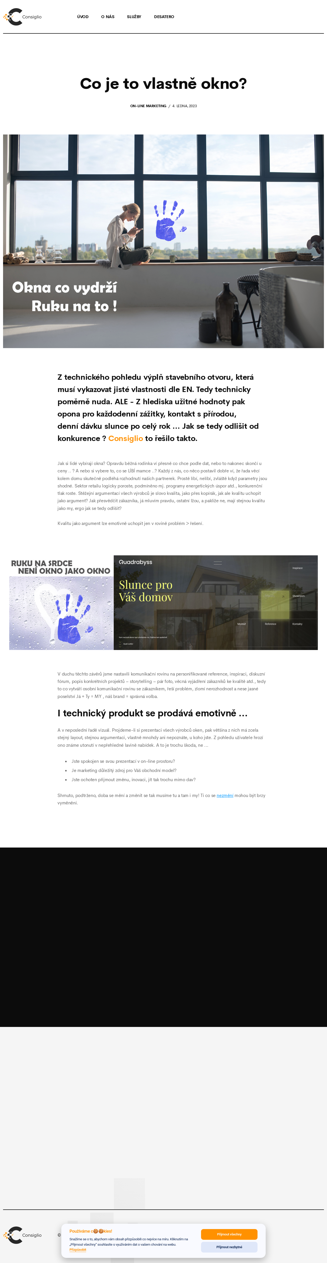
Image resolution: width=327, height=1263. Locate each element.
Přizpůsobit (77, 1249)
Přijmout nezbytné (229, 1247)
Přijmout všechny (229, 1234)
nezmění (225, 795)
